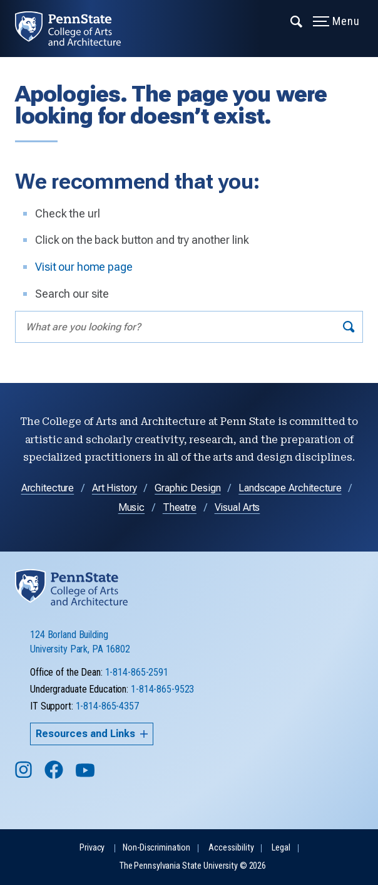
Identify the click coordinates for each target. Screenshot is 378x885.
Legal (281, 847)
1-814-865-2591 (136, 672)
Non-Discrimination (156, 847)
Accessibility (230, 847)
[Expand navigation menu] (297, 20)
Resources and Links (92, 734)
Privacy (92, 847)
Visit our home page (84, 266)
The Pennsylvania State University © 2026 (193, 866)
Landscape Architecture (289, 488)
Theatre (180, 507)
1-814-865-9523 (162, 689)
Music (131, 507)
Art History (114, 488)
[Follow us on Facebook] (55, 776)
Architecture (47, 488)
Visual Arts (237, 507)
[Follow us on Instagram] (24, 776)
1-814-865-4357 (107, 706)
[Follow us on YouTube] (86, 776)
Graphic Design (187, 488)
